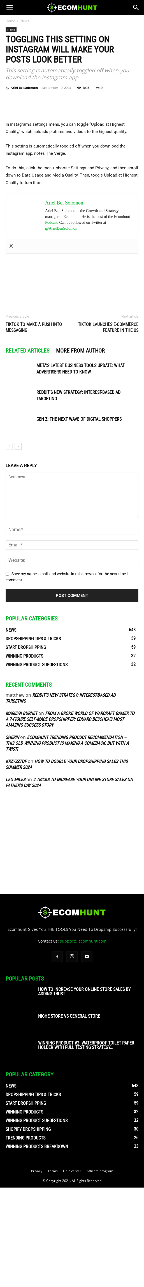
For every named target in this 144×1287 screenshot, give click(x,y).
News (24, 20)
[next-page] (18, 545)
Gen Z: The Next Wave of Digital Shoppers (79, 518)
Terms (53, 1270)
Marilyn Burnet (21, 812)
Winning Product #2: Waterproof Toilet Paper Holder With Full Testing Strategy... (86, 1145)
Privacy (36, 1270)
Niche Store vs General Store (69, 1115)
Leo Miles (15, 879)
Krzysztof (16, 860)
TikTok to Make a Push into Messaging (34, 426)
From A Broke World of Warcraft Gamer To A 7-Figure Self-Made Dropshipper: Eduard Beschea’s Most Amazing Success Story (70, 818)
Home (10, 20)
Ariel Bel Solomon (24, 87)
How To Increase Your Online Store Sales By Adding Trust (84, 1091)
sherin (12, 836)
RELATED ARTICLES (27, 449)
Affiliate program (100, 1270)
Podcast (51, 322)
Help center (72, 1270)
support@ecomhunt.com (83, 1040)
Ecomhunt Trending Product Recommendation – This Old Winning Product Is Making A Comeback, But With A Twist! (67, 842)
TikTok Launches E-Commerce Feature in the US (108, 426)
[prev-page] (9, 545)
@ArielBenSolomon (61, 327)
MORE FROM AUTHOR (80, 449)
